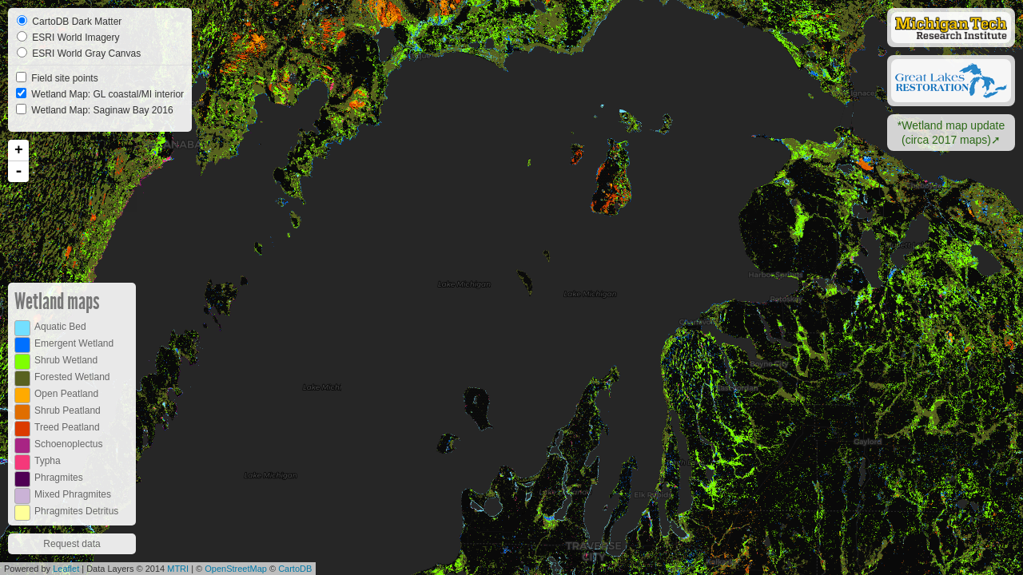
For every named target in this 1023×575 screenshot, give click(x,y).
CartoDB (295, 568)
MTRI (178, 568)
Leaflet (66, 568)
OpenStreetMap (236, 568)
